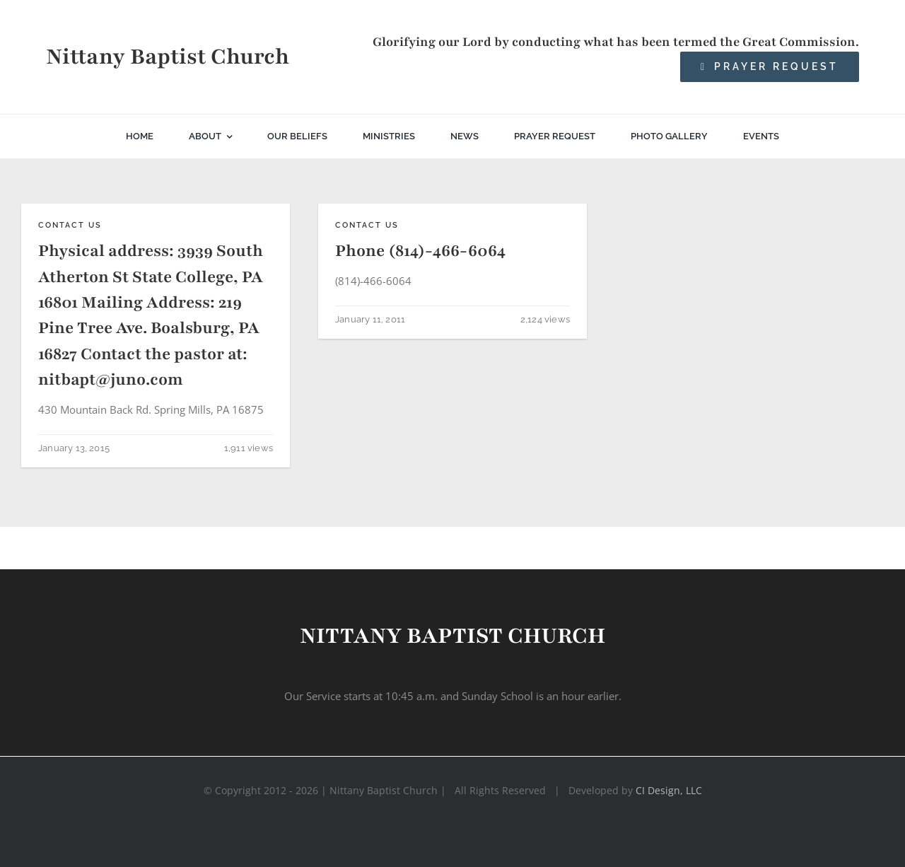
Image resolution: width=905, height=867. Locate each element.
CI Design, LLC (669, 790)
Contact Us (70, 225)
